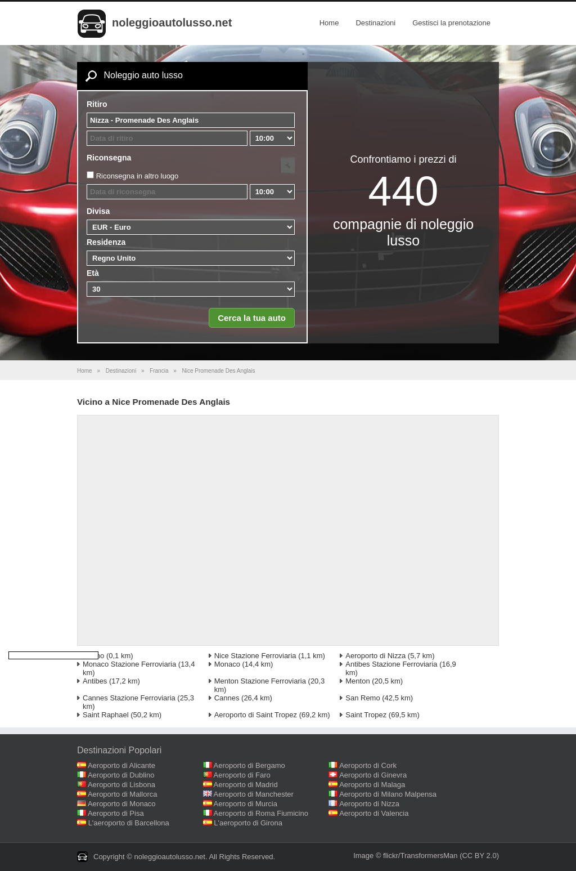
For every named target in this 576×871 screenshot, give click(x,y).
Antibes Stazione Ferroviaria (391, 664)
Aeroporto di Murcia (245, 803)
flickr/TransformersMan (420, 855)
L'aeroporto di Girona (248, 823)
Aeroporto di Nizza (375, 655)
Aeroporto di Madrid (246, 784)
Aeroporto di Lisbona (121, 784)
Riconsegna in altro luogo (137, 176)
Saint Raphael (106, 715)
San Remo (362, 698)
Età (93, 273)
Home (329, 23)
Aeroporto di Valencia (373, 813)
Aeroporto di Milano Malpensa (387, 794)
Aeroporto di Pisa (116, 813)
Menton (357, 681)
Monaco (227, 664)
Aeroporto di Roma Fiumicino (261, 813)
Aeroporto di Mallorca (123, 794)
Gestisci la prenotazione (451, 23)
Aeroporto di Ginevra (373, 775)
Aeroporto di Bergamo (249, 765)
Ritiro (97, 104)
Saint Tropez (365, 715)
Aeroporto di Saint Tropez (255, 715)
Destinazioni (375, 23)
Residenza (106, 242)
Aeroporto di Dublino (121, 775)
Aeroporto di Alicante (121, 765)
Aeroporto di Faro (242, 775)
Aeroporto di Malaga (372, 784)
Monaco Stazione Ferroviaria (129, 664)
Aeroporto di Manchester (254, 794)
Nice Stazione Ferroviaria (255, 655)
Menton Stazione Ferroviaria (260, 681)
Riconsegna (109, 157)
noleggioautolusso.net (172, 22)
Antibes (95, 681)
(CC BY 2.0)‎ (479, 855)
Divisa (98, 211)
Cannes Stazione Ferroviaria (129, 698)
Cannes (227, 698)
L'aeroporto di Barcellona (128, 823)
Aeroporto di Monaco (122, 803)
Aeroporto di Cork (368, 765)
